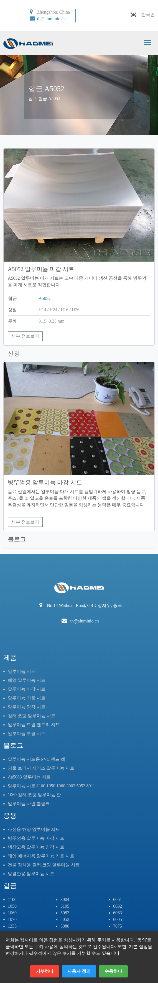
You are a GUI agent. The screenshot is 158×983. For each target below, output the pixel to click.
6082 (117, 906)
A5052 (45, 298)
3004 (64, 899)
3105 (64, 906)
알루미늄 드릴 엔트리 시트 (34, 724)
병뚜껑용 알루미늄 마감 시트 (36, 838)
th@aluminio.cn (51, 18)
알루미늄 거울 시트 (26, 698)
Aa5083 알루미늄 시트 (29, 777)
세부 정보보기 (25, 336)
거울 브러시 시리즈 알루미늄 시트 (41, 768)
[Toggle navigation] (148, 43)
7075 (117, 926)
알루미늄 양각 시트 (26, 706)
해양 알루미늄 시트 (26, 680)
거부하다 (44, 971)
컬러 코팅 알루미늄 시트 (31, 715)
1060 (12, 912)
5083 (64, 912)
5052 (64, 919)
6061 (117, 899)
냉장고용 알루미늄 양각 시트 (36, 847)
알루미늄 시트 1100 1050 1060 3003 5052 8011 (51, 785)
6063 (117, 912)
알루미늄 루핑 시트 (26, 733)
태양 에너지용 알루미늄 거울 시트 (41, 856)
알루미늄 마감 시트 (26, 689)
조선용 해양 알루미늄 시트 (34, 829)
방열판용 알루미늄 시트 (31, 873)
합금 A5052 (49, 98)
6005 (117, 919)
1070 (12, 919)
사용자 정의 (79, 971)
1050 (12, 906)
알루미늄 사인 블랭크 (29, 803)
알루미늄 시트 (21, 671)
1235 (12, 926)
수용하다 (113, 971)
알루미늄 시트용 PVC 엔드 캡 (36, 759)
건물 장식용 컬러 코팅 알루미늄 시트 (44, 864)
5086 (64, 926)
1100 (12, 899)
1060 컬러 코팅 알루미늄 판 (34, 794)
